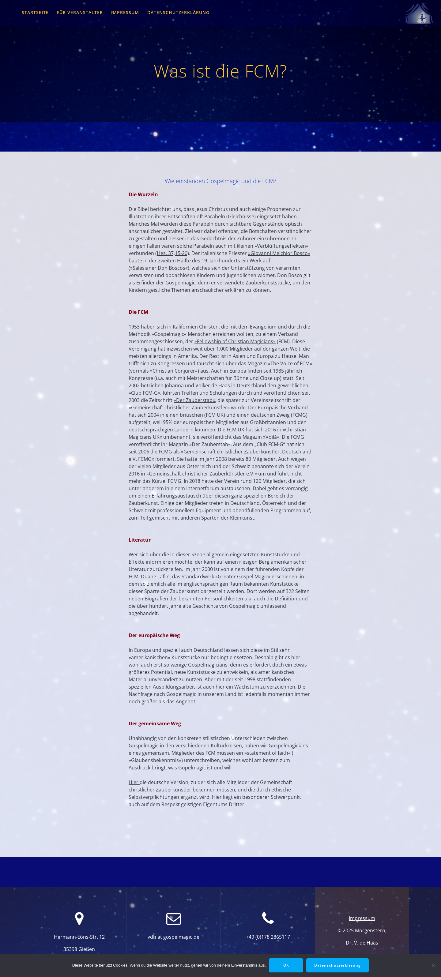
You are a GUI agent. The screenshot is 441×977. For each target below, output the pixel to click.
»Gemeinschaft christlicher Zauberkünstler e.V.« (201, 473)
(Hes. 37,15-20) (172, 253)
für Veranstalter (80, 12)
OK (286, 965)
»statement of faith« (267, 753)
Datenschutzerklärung (178, 12)
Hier (134, 782)
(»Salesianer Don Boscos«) (159, 268)
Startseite (35, 12)
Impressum (125, 12)
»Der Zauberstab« (194, 400)
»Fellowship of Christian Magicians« (235, 341)
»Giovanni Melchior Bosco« (279, 253)
